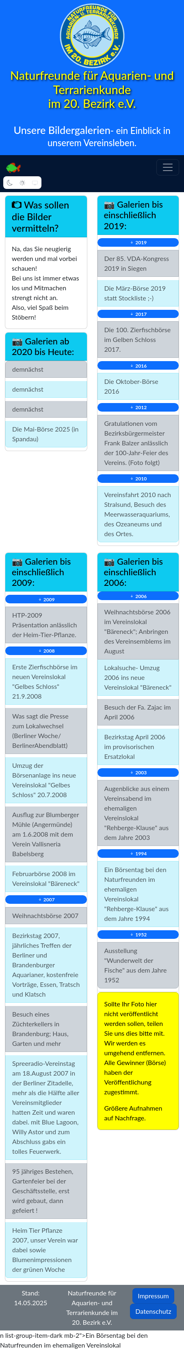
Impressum (153, 1296)
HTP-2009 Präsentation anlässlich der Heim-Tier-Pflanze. (44, 624)
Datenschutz (153, 1311)
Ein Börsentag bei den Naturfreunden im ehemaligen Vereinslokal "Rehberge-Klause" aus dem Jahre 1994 (136, 894)
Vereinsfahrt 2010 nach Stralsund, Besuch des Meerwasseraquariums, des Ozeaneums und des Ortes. (137, 514)
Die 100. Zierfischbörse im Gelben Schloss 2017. (137, 339)
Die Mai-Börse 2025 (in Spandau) (45, 434)
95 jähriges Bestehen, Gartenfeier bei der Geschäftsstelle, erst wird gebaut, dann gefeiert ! (42, 1190)
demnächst (27, 369)
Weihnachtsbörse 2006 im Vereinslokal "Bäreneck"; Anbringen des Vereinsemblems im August (137, 631)
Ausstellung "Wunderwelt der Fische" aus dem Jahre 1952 (135, 965)
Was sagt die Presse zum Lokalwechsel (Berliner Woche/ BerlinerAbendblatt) (40, 730)
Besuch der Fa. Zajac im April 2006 (137, 712)
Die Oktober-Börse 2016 (131, 386)
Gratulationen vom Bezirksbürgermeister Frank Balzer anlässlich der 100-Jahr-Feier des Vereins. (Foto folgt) (136, 442)
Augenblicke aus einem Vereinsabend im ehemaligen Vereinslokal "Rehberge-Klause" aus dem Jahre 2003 (136, 813)
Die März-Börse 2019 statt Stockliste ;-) (135, 293)
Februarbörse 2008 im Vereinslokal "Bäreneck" (46, 878)
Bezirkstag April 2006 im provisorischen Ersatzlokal (135, 746)
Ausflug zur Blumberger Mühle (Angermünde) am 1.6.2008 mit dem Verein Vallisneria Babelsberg (45, 834)
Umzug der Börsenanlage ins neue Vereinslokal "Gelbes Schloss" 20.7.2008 (44, 779)
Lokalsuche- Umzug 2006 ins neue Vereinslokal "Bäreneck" (138, 677)
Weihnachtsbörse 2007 (45, 915)
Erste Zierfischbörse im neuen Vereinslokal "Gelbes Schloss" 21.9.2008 (45, 681)
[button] (167, 167)
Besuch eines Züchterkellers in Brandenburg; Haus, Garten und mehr (40, 1028)
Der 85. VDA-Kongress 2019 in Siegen (136, 263)
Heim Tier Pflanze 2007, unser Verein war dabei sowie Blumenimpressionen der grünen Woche (45, 1249)
